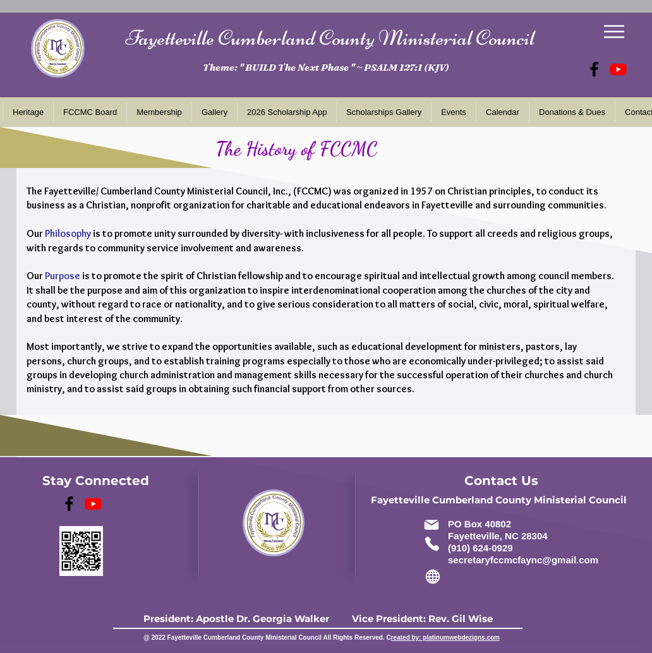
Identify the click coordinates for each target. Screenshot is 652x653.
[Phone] (432, 544)
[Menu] (614, 31)
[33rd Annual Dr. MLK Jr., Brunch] (618, 69)
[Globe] (433, 576)
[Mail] (431, 524)
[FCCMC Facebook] (594, 69)
